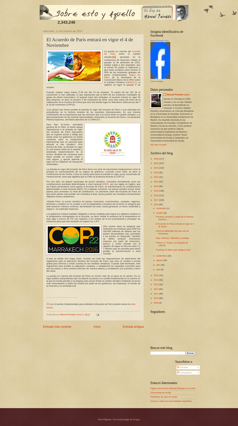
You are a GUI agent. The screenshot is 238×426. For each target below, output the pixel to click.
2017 (156, 200)
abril (158, 269)
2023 (156, 172)
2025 (156, 163)
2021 (156, 181)
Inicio (97, 326)
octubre (160, 213)
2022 (156, 177)
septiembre (161, 256)
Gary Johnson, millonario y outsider (172, 238)
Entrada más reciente (57, 326)
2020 (156, 186)
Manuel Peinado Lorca (159, 41)
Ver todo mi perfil (158, 144)
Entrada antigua (133, 326)
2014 (156, 280)
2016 (156, 204)
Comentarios (184, 372)
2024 (156, 168)
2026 (156, 159)
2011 (156, 293)
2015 (156, 275)
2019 (156, 190)
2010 (156, 298)
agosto (159, 260)
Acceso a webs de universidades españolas (171, 401)
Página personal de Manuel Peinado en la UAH (172, 388)
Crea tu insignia (156, 81)
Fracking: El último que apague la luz (173, 250)
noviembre (161, 208)
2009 (156, 303)
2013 (156, 284)
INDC (106, 184)
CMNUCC (131, 82)
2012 (156, 289)
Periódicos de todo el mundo (163, 397)
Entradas (182, 367)
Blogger (136, 419)
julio (158, 265)
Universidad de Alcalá (160, 392)
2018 (156, 195)
